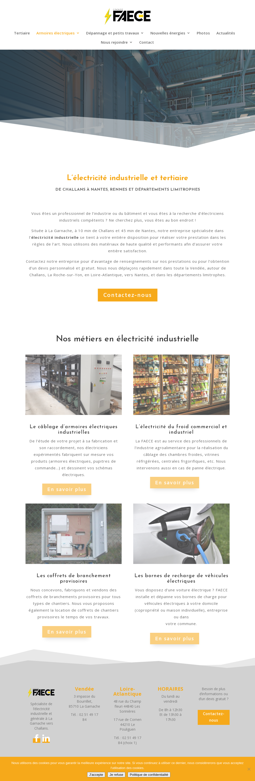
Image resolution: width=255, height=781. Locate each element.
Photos (203, 33)
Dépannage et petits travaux (112, 33)
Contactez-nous (127, 295)
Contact (146, 42)
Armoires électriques (55, 33)
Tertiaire (22, 33)
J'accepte (96, 775)
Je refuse (116, 775)
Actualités (225, 33)
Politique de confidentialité (149, 775)
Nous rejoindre (114, 42)
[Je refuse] (248, 769)
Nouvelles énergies (167, 33)
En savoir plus (59, 489)
